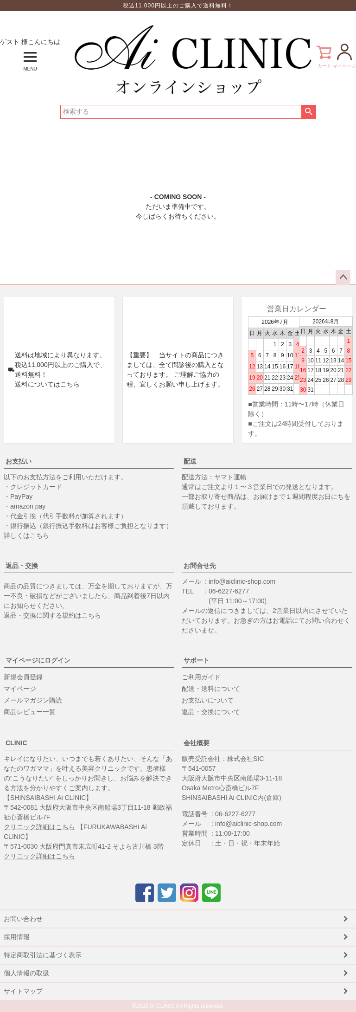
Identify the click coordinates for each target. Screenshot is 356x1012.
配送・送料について (211, 688)
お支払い (19, 461)
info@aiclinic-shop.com (242, 581)
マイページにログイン (38, 660)
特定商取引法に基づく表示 (43, 955)
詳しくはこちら (26, 535)
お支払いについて (208, 700)
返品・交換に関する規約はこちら (52, 615)
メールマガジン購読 (33, 700)
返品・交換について (211, 711)
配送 (190, 461)
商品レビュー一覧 (30, 711)
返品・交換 (22, 565)
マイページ (20, 688)
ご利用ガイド (201, 677)
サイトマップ (23, 991)
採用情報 (17, 937)
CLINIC (16, 743)
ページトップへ (343, 277)
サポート (197, 660)
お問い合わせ (23, 918)
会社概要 (197, 743)
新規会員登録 (23, 677)
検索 (308, 111)
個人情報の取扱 (26, 973)
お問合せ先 (200, 565)
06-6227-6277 (229, 591)
